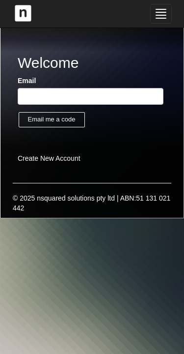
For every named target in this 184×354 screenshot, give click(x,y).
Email (27, 81)
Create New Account (49, 158)
